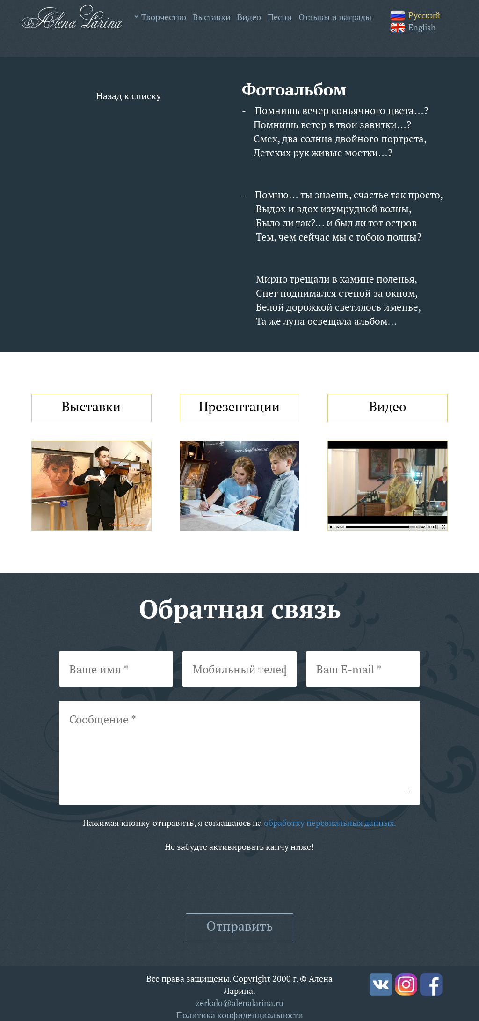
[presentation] (239, 883)
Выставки (212, 16)
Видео (249, 16)
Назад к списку (128, 95)
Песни (280, 16)
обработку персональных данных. (330, 822)
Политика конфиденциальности (239, 1015)
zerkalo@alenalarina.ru (239, 1002)
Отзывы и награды (334, 16)
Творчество (163, 16)
